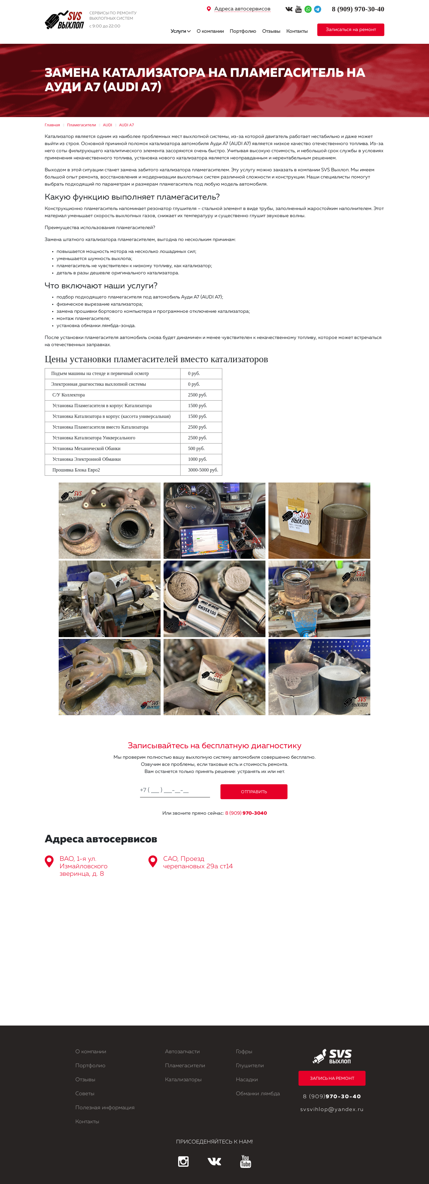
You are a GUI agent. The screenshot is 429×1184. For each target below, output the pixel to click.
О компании (210, 31)
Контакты (297, 31)
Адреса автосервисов (242, 9)
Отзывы (271, 31)
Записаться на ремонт (351, 29)
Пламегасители (185, 1065)
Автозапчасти (182, 1051)
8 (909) (246, 813)
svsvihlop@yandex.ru (332, 1109)
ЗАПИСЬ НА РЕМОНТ (332, 1078)
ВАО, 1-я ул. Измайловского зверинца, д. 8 (84, 866)
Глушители (250, 1065)
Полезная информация (105, 1107)
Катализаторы (183, 1079)
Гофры (244, 1051)
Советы (84, 1093)
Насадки (247, 1079)
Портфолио (243, 31)
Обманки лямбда (258, 1093)
